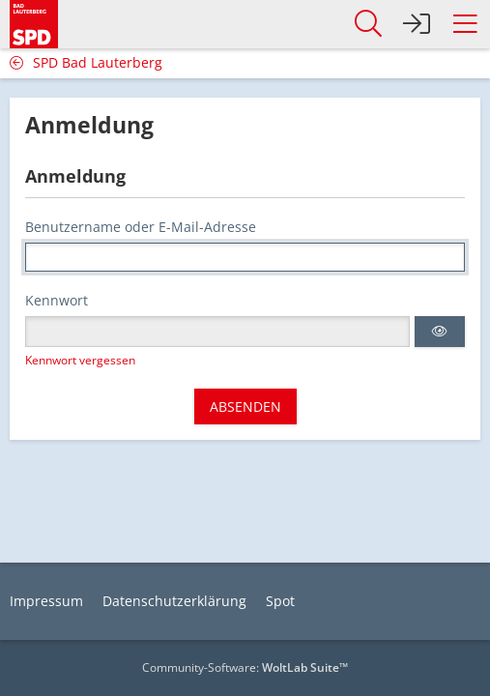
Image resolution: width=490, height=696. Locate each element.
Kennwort (56, 300)
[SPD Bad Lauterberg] (34, 21)
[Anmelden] (416, 24)
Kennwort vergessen (80, 360)
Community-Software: (245, 667)
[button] (465, 24)
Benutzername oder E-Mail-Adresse (140, 227)
